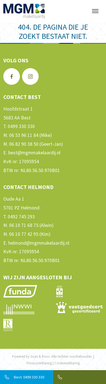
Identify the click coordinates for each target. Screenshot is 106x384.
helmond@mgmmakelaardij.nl (38, 243)
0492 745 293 (21, 217)
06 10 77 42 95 (23, 234)
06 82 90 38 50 (23, 144)
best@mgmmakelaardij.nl (34, 153)
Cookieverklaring (67, 363)
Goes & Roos (40, 356)
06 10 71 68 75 (23, 225)
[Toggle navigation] (95, 11)
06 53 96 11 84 (23, 135)
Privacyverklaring (39, 363)
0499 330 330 (21, 126)
